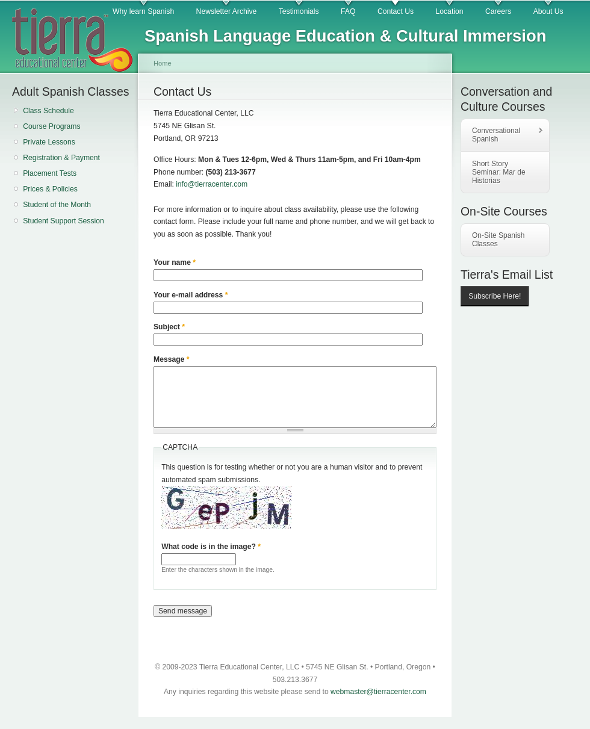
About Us (548, 11)
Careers (498, 11)
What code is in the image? (211, 546)
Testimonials (299, 11)
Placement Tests (49, 173)
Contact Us (395, 11)
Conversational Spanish (502, 134)
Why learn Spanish (143, 11)
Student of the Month (57, 204)
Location (450, 11)
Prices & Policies (50, 189)
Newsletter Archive (226, 11)
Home (163, 63)
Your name (175, 262)
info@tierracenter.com (211, 184)
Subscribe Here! (494, 296)
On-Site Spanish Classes (498, 239)
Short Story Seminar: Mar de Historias (499, 172)
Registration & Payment (61, 158)
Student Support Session (63, 221)
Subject (169, 327)
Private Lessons (49, 142)
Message (171, 359)
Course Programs (51, 126)
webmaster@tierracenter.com (378, 691)
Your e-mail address (191, 295)
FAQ (348, 11)
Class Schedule (48, 111)
